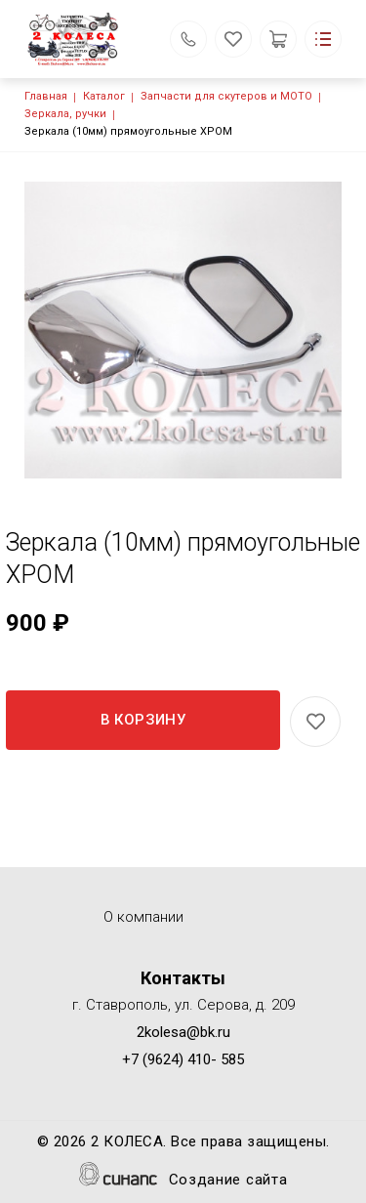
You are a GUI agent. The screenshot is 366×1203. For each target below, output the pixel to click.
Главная (45, 96)
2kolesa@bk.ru (183, 1032)
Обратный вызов (188, 39)
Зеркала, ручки (65, 113)
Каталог (104, 96)
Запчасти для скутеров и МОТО (226, 96)
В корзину (143, 719)
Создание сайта (228, 1181)
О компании (143, 917)
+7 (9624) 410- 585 (183, 1059)
